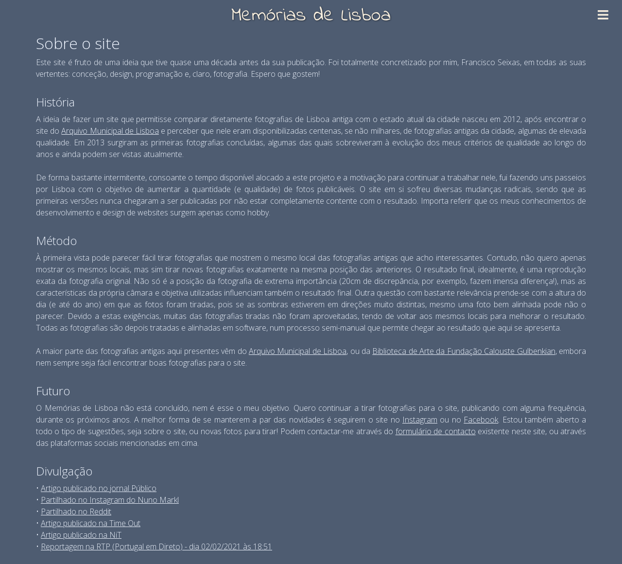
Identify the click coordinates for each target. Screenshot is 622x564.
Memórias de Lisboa (311, 15)
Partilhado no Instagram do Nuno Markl (110, 499)
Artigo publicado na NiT (81, 534)
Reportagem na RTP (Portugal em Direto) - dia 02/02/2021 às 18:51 (156, 546)
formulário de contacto (436, 431)
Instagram (419, 419)
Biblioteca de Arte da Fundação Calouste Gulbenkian (463, 351)
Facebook (481, 419)
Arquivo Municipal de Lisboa (110, 130)
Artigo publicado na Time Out (90, 523)
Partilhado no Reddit (76, 511)
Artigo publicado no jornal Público (98, 488)
